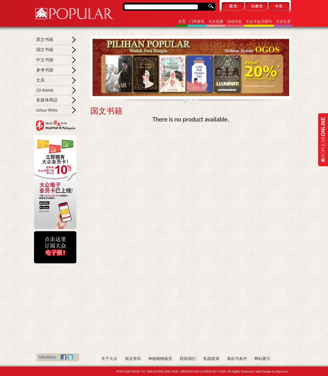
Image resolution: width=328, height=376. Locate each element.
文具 (40, 80)
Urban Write (47, 110)
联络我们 (188, 358)
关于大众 (109, 358)
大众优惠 (215, 21)
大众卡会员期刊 (259, 21)
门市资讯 (196, 21)
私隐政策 (211, 358)
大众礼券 (283, 21)
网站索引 (262, 358)
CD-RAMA (44, 90)
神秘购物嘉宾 (160, 358)
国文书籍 (44, 49)
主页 (182, 21)
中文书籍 (44, 59)
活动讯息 (234, 21)
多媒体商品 (47, 99)
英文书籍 (44, 39)
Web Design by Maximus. (272, 371)
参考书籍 (44, 70)
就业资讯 (133, 358)
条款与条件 (237, 358)
